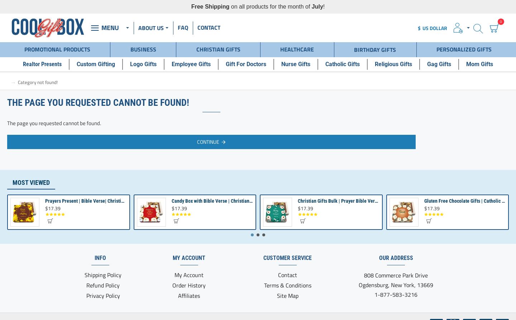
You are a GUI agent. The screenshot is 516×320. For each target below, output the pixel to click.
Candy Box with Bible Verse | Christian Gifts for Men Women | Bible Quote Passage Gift (212, 201)
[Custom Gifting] (96, 64)
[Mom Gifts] (479, 64)
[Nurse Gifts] (296, 64)
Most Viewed (31, 182)
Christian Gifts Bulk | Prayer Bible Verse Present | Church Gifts (338, 201)
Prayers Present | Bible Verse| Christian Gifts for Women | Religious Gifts (85, 201)
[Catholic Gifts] (343, 64)
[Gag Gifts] (439, 64)
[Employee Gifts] (191, 64)
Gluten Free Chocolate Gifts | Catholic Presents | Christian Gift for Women (465, 201)
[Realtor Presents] (42, 64)
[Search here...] (478, 28)
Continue (208, 142)
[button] (50, 221)
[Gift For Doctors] (246, 64)
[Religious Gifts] (393, 64)
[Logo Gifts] (143, 64)
